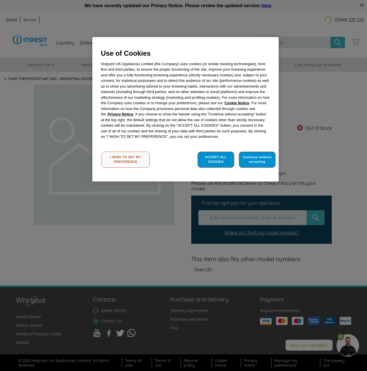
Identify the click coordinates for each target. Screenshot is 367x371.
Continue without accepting (257, 159)
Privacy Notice (120, 114)
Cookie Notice (237, 103)
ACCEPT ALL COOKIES (216, 159)
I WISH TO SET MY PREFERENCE (125, 159)
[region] (185, 109)
